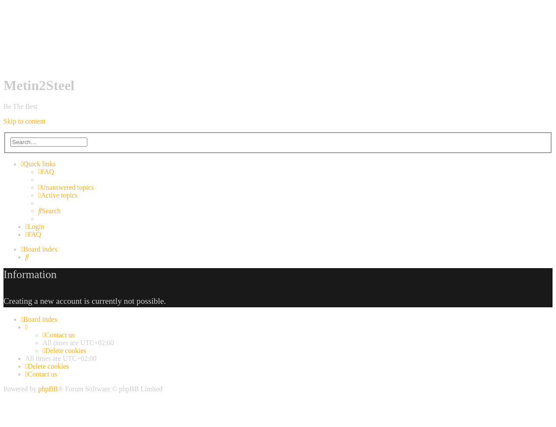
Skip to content (24, 121)
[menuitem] (46, 171)
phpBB (48, 389)
